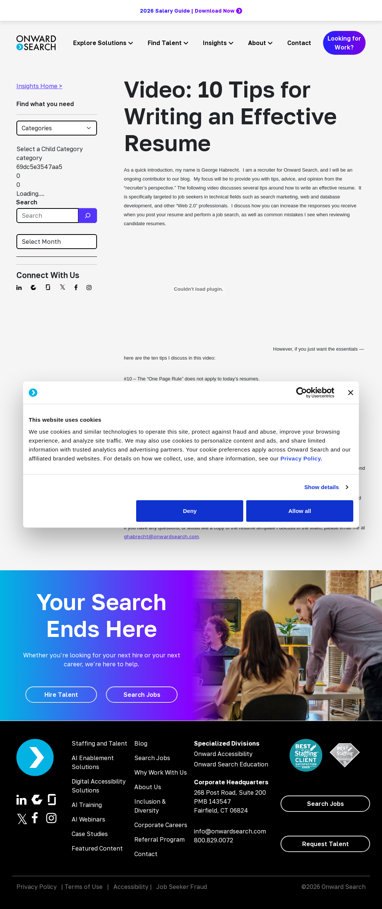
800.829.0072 (213, 840)
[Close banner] (350, 392)
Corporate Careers (160, 825)
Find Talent (165, 43)
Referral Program (159, 839)
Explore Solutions (99, 43)
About (257, 43)
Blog (140, 743)
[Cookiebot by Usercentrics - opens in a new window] (301, 392)
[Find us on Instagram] (89, 287)
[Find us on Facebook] (76, 287)
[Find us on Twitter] (62, 287)
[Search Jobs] (142, 694)
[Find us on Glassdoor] (48, 287)
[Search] (87, 215)
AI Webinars (88, 819)
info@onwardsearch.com (230, 831)
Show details (321, 487)
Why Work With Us (160, 772)
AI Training (87, 804)
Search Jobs (152, 758)
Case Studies (90, 834)
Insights (215, 43)
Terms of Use (84, 886)
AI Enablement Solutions (93, 762)
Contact (299, 43)
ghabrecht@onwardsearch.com (161, 536)
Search (26, 202)
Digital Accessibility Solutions (99, 786)
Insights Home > (39, 86)
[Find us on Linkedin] (19, 287)
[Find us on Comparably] (33, 287)
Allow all (299, 510)
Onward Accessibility (223, 754)
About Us (147, 787)
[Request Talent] (325, 844)
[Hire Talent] (61, 694)
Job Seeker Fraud (181, 886)
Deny (190, 510)
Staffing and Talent (99, 743)
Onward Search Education (231, 764)
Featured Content (97, 848)
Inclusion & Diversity (150, 806)
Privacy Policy (36, 886)
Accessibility (130, 886)
